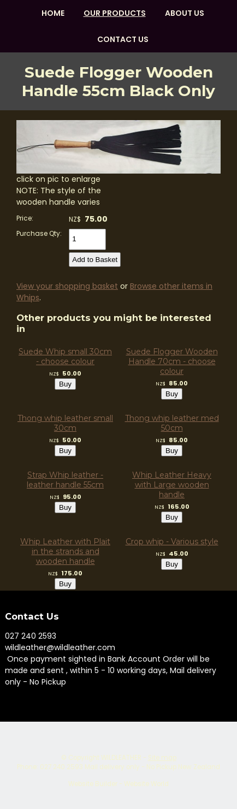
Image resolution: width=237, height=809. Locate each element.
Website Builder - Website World (118, 784)
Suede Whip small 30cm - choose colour (65, 356)
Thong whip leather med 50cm (172, 423)
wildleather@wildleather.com (60, 647)
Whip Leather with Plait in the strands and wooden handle (65, 551)
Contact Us (123, 39)
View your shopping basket (67, 286)
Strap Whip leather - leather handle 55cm (65, 480)
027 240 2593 (30, 635)
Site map (162, 757)
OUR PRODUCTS (115, 13)
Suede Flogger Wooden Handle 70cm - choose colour (172, 361)
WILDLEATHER (121, 757)
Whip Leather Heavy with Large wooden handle (171, 484)
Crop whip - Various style (172, 541)
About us (184, 13)
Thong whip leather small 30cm (65, 423)
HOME (53, 13)
